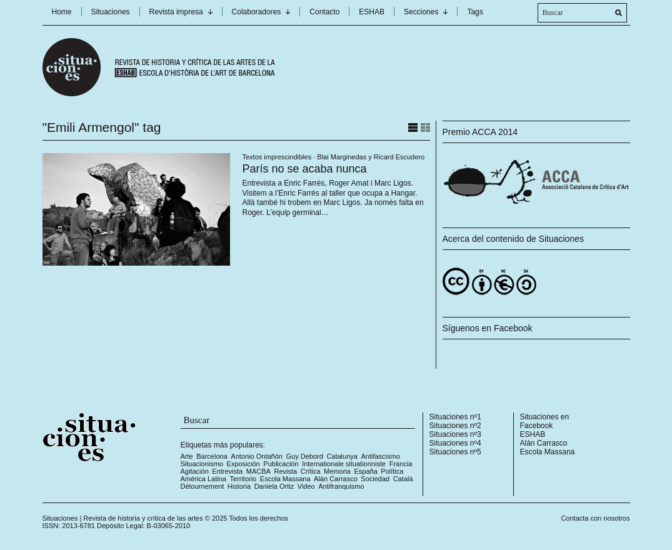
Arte (187, 456)
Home (62, 12)
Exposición (243, 464)
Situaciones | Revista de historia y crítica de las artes (123, 518)
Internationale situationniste (344, 464)
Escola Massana (285, 478)
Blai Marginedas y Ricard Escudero (370, 157)
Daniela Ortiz (274, 486)
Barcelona (212, 456)
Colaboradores (256, 12)
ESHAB (371, 12)
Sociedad (375, 478)
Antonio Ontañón (257, 456)
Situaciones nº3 (455, 434)
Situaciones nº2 (455, 425)
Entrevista (227, 471)
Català (403, 478)
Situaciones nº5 (455, 452)
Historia (239, 486)
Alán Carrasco (336, 478)
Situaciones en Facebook (544, 421)
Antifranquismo (341, 486)
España (365, 471)
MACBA (258, 471)
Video (306, 486)
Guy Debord (304, 456)
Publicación (280, 464)
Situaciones (110, 12)
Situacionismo (202, 464)
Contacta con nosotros (595, 518)
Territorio (242, 478)
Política (392, 471)
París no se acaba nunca (305, 168)
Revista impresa (176, 12)
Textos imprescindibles (277, 157)
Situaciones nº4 (455, 443)
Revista (286, 471)
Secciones (421, 12)
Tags (475, 12)
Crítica (311, 471)
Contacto (324, 12)
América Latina (203, 478)
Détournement (202, 486)
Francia (401, 464)
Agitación (195, 471)
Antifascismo (380, 456)
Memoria (337, 471)
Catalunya (342, 456)
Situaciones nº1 (455, 416)
